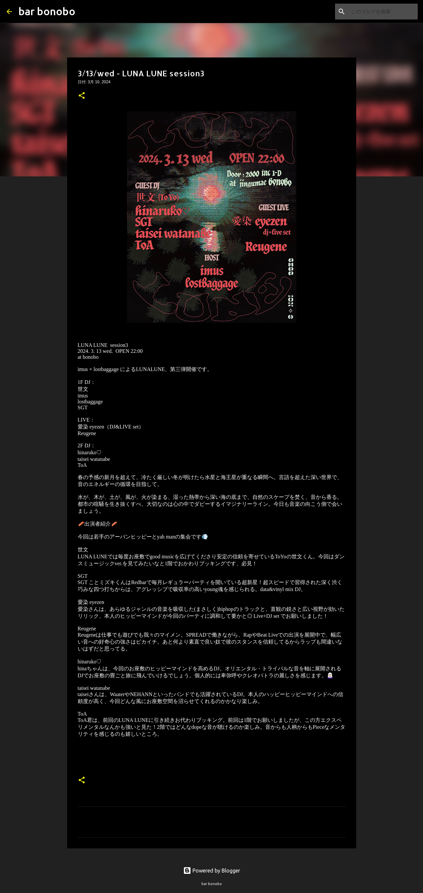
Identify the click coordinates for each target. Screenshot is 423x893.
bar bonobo (47, 11)
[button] (82, 96)
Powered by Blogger (211, 871)
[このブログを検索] (383, 11)
